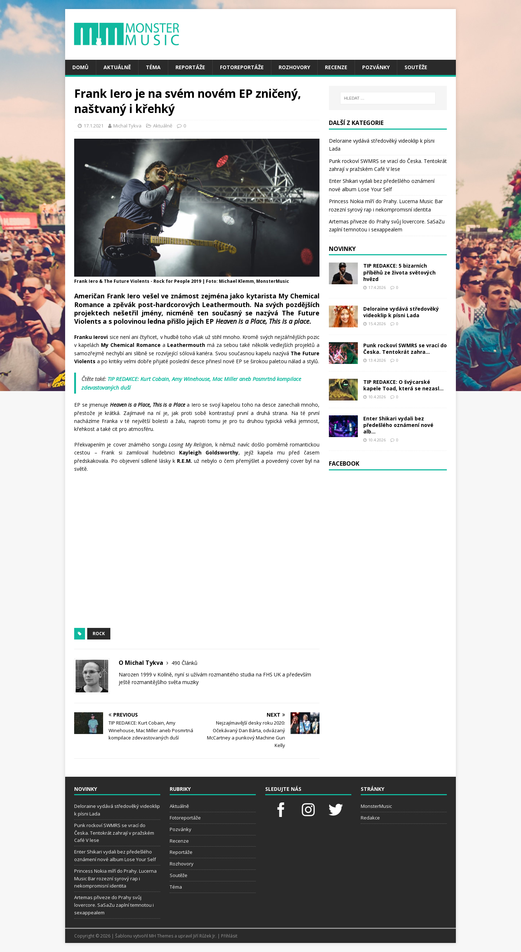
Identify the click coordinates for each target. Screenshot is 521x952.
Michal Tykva (127, 125)
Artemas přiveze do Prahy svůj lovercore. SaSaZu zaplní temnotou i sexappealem (114, 905)
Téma (153, 67)
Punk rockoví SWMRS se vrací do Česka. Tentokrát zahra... (405, 348)
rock (99, 633)
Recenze (336, 67)
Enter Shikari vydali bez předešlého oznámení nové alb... (398, 425)
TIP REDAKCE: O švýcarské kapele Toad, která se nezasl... (403, 385)
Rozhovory (294, 67)
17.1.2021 (93, 125)
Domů (80, 67)
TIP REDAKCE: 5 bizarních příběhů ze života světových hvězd (399, 272)
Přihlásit (229, 936)
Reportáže (190, 67)
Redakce (370, 817)
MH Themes (161, 936)
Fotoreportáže (242, 67)
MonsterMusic (376, 806)
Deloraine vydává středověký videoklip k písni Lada (401, 312)
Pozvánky (376, 67)
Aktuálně (117, 67)
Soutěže (415, 67)
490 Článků (184, 662)
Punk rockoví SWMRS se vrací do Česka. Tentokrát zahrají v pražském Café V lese (114, 833)
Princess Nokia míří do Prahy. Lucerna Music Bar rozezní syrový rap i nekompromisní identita (115, 878)
